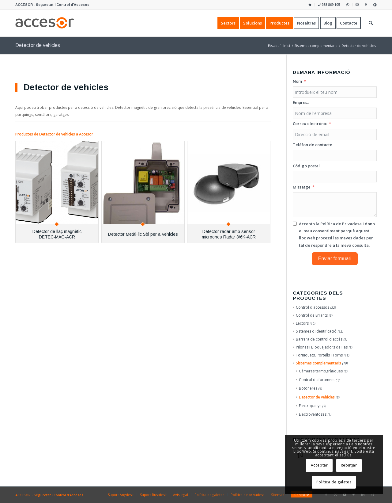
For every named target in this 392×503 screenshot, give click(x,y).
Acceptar (319, 465)
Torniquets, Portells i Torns (319, 355)
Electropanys (310, 405)
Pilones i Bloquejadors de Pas (322, 347)
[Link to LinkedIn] (363, 494)
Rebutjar (349, 465)
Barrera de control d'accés (319, 339)
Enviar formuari (334, 258)
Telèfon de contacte (312, 144)
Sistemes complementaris (318, 363)
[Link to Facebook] (326, 494)
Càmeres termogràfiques (321, 371)
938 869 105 (329, 4)
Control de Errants (312, 315)
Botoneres (308, 388)
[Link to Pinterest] (353, 494)
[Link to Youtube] (344, 494)
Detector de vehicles (317, 397)
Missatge (302, 187)
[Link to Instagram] (372, 494)
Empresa (301, 102)
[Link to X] (335, 494)
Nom (297, 81)
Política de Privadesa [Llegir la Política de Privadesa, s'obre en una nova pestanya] (341, 224)
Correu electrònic (310, 123)
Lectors (302, 323)
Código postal (306, 166)
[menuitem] (310, 4)
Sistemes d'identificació (316, 331)
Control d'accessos (312, 307)
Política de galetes (333, 482)
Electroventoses (312, 414)
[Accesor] (44, 23)
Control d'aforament (317, 379)
